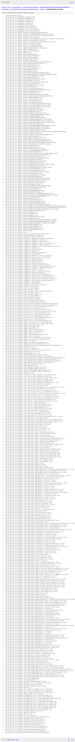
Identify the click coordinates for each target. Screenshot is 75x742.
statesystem (5, 9)
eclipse (3, 7)
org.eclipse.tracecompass (30, 7)
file (32, 12)
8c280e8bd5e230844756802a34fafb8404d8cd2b (55, 7)
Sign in (72, 2)
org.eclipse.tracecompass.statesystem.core (24, 9)
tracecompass (16, 7)
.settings (42, 9)
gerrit (9, 7)
